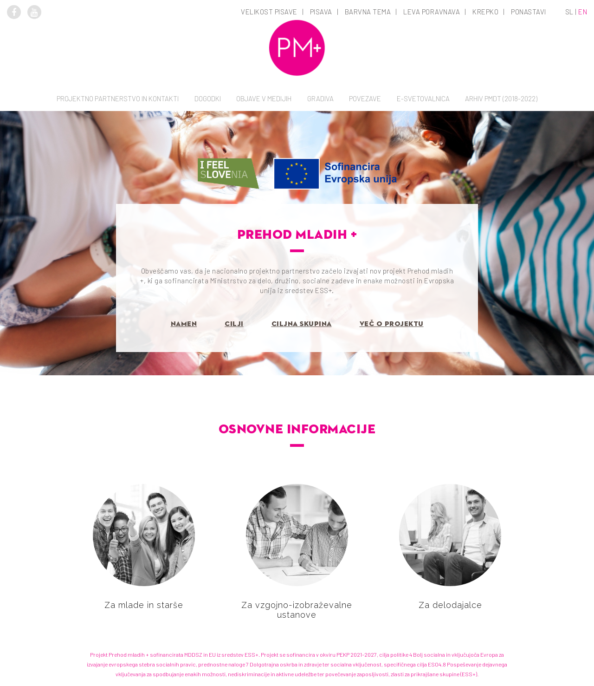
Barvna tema (368, 11)
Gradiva (320, 98)
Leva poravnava (431, 11)
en (582, 11)
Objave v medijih (263, 98)
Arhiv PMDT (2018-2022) (501, 98)
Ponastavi (528, 11)
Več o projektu (392, 323)
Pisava (321, 11)
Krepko (485, 11)
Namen (184, 323)
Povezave (365, 98)
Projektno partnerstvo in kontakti (118, 98)
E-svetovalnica (423, 98)
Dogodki (207, 98)
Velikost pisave (269, 11)
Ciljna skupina (301, 323)
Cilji (234, 323)
